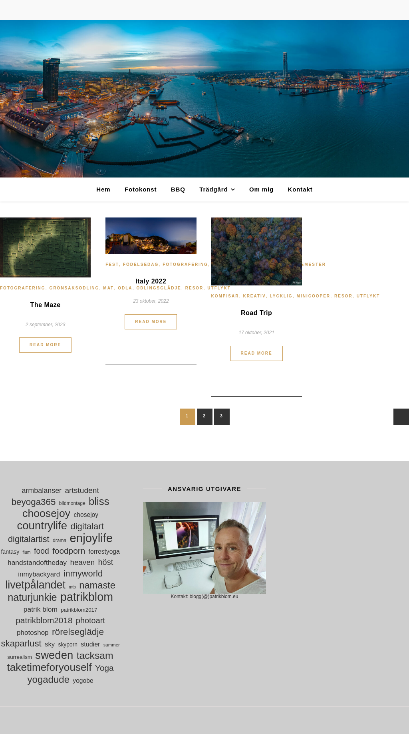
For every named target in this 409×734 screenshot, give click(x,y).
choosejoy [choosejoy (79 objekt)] (46, 514)
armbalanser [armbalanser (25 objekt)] (42, 491)
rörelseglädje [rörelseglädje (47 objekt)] (78, 632)
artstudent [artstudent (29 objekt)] (82, 490)
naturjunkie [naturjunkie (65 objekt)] (32, 597)
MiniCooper (313, 296)
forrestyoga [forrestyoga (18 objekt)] (104, 551)
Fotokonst (141, 189)
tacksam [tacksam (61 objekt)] (95, 655)
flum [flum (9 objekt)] (27, 552)
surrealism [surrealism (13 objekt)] (20, 657)
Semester (312, 264)
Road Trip (256, 312)
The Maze (45, 304)
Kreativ (254, 296)
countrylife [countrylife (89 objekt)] (42, 526)
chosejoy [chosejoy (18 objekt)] (85, 514)
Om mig (261, 189)
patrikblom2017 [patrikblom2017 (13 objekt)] (79, 610)
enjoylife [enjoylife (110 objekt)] (91, 538)
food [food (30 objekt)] (41, 551)
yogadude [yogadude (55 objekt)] (48, 679)
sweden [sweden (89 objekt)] (54, 655)
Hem (103, 189)
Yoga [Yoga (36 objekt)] (104, 667)
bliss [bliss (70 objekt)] (99, 502)
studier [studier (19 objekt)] (90, 644)
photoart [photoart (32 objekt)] (90, 620)
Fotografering (23, 288)
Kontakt (300, 189)
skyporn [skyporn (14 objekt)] (67, 644)
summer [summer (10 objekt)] (111, 644)
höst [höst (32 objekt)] (105, 562)
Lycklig (281, 296)
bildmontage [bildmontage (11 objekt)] (72, 503)
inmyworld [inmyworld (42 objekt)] (83, 573)
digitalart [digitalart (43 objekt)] (86, 526)
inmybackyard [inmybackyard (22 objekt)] (39, 574)
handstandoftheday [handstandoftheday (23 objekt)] (37, 562)
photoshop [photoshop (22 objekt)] (33, 632)
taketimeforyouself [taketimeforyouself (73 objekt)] (49, 667)
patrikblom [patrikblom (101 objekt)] (86, 597)
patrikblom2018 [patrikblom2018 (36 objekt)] (44, 620)
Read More (45, 345)
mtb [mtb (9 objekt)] (72, 586)
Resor (343, 296)
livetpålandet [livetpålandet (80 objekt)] (35, 585)
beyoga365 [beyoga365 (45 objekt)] (34, 502)
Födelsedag (141, 264)
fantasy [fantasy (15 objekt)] (10, 552)
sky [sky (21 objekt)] (50, 644)
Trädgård (213, 189)
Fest (112, 264)
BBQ (178, 189)
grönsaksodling (74, 288)
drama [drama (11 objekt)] (59, 540)
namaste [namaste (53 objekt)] (97, 585)
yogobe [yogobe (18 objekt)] (83, 680)
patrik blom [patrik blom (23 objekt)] (41, 609)
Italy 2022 (150, 281)
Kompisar (225, 296)
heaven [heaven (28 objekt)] (82, 562)
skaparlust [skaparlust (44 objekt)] (21, 643)
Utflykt (368, 296)
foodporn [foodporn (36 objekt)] (68, 550)
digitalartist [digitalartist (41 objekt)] (29, 539)
